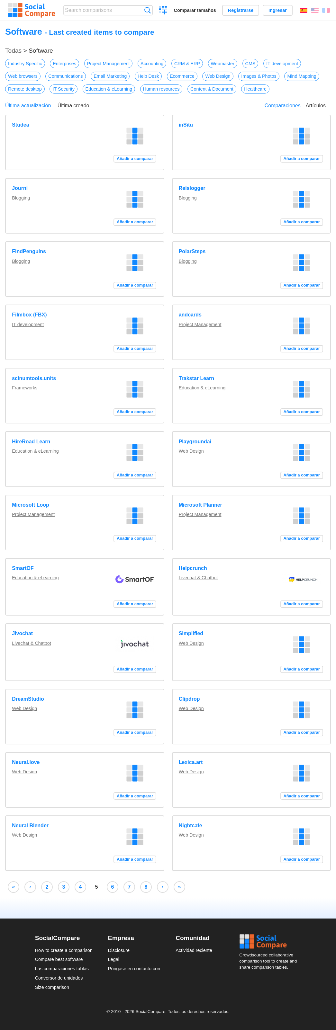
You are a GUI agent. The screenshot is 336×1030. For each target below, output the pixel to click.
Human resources (161, 89)
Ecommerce (182, 76)
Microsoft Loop (30, 505)
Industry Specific (25, 63)
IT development (282, 63)
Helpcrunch (193, 568)
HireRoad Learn (31, 441)
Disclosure (119, 950)
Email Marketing (110, 76)
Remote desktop (25, 89)
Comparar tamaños (195, 10)
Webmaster (222, 63)
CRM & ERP (187, 63)
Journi (20, 188)
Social (270, 941)
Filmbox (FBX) (29, 314)
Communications (65, 76)
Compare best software (59, 959)
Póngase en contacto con (134, 968)
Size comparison (52, 987)
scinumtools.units (34, 378)
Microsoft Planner (200, 505)
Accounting (152, 63)
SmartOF (23, 568)
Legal (113, 959)
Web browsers (23, 76)
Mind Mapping (301, 76)
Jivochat (22, 633)
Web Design (217, 76)
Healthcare (255, 89)
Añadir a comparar (135, 158)
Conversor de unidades (59, 978)
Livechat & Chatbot (198, 577)
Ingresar (277, 10)
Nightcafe (190, 825)
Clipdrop (189, 699)
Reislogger (192, 188)
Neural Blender (30, 825)
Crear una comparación (163, 10)
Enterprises (64, 63)
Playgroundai (195, 441)
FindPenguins (29, 251)
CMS (250, 63)
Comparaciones (283, 105)
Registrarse (240, 10)
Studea (20, 125)
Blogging (21, 197)
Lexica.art (191, 762)
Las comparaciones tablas (62, 968)
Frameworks (24, 387)
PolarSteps (192, 251)
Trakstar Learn (196, 378)
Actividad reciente (194, 950)
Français (326, 10)
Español (303, 10)
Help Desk (148, 76)
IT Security (63, 89)
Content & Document (211, 89)
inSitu (186, 125)
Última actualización (28, 105)
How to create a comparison (64, 950)
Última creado (73, 105)
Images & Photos (259, 76)
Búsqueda (147, 10)
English (315, 10)
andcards (190, 314)
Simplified (191, 633)
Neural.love (26, 762)
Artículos (316, 105)
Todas (13, 50)
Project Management (108, 63)
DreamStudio (28, 699)
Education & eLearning (109, 89)
